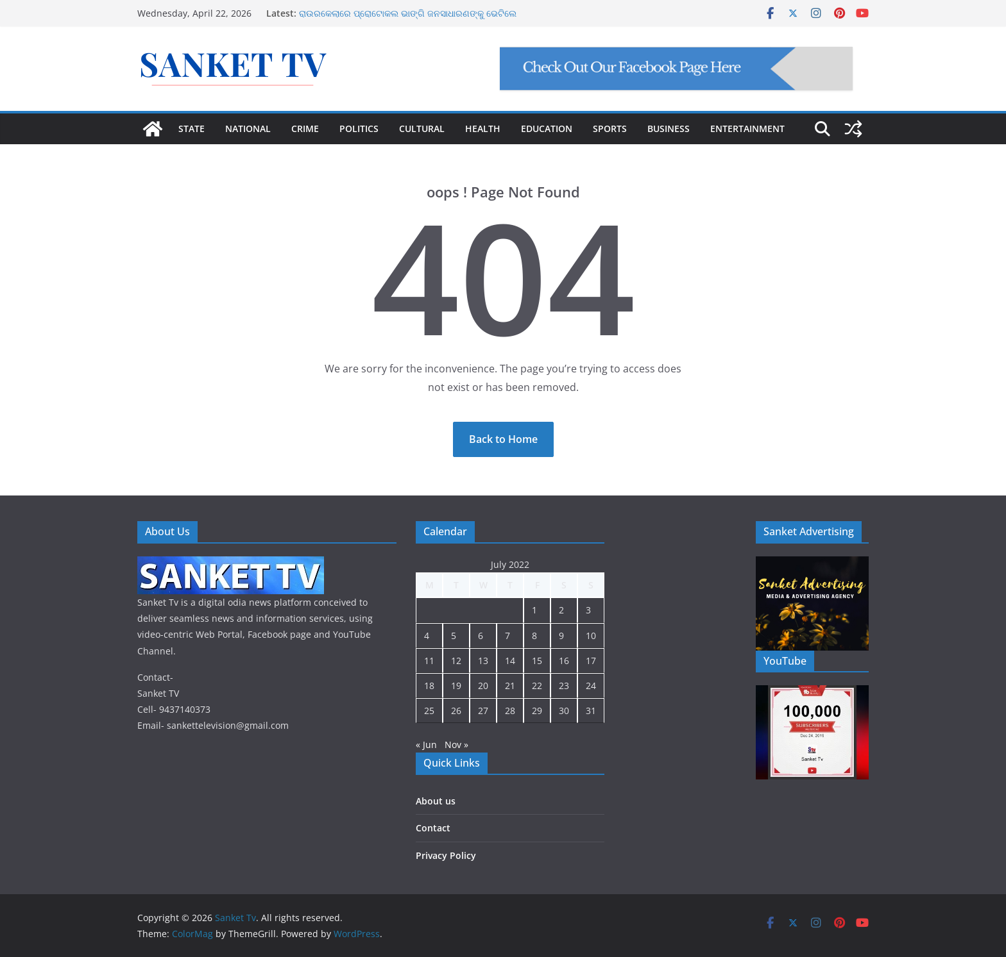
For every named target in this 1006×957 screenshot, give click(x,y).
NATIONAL (248, 128)
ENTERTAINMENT (747, 128)
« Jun (426, 744)
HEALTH (482, 128)
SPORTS (610, 128)
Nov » (456, 744)
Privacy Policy (446, 855)
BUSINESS (668, 128)
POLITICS (359, 128)
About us (436, 801)
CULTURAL (422, 128)
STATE (191, 128)
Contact (433, 828)
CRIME (305, 128)
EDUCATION (546, 128)
